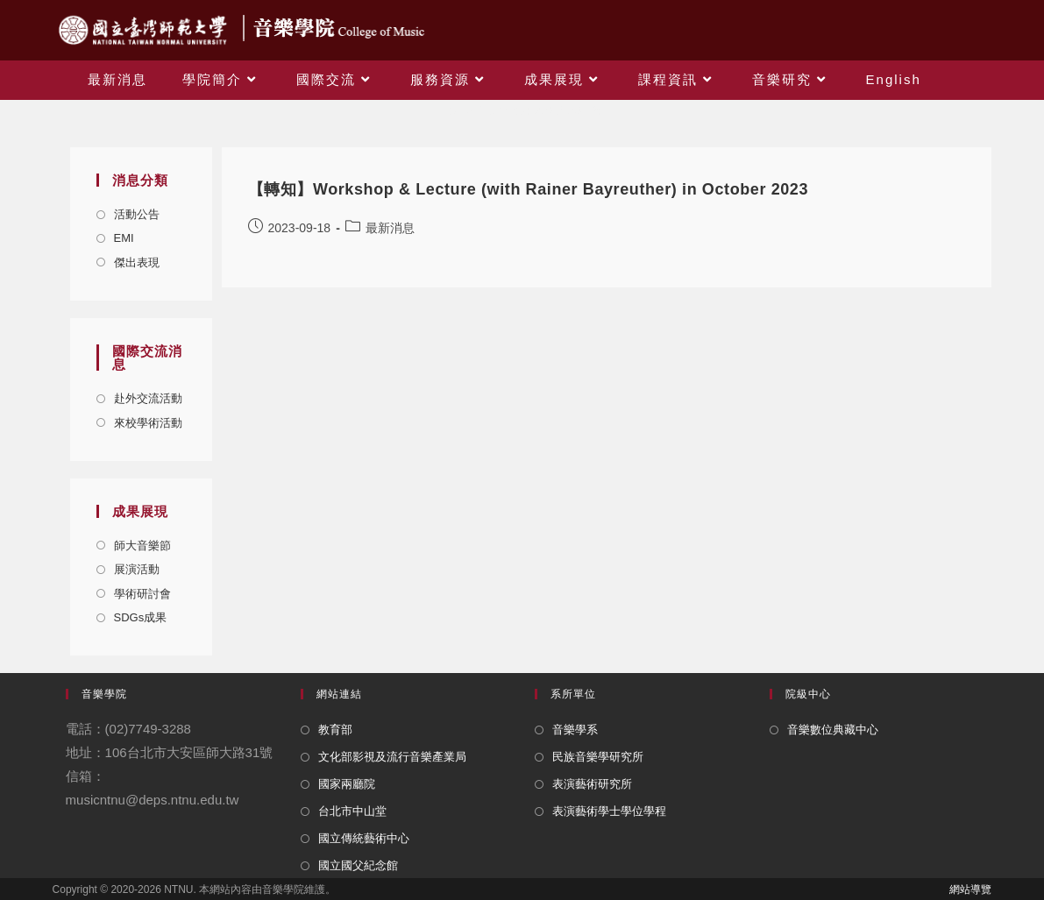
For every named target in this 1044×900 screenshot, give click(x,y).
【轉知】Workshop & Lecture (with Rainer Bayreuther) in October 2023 (528, 189)
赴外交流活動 (148, 398)
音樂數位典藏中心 (832, 729)
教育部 (335, 729)
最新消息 (390, 228)
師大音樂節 (142, 545)
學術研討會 (142, 593)
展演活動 (137, 569)
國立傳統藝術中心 (363, 838)
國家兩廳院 (346, 783)
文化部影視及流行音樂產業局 (392, 756)
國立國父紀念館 (358, 865)
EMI (124, 237)
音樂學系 (575, 729)
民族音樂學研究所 (597, 756)
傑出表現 (137, 262)
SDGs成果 (140, 617)
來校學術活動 (148, 422)
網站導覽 (970, 889)
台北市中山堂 (352, 811)
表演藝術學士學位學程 (609, 811)
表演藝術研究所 (592, 783)
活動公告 (137, 214)
